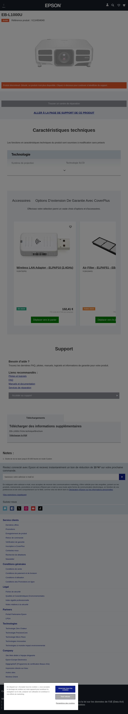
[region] (41, 696)
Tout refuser (65, 696)
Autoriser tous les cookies (65, 689)
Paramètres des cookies (65, 703)
